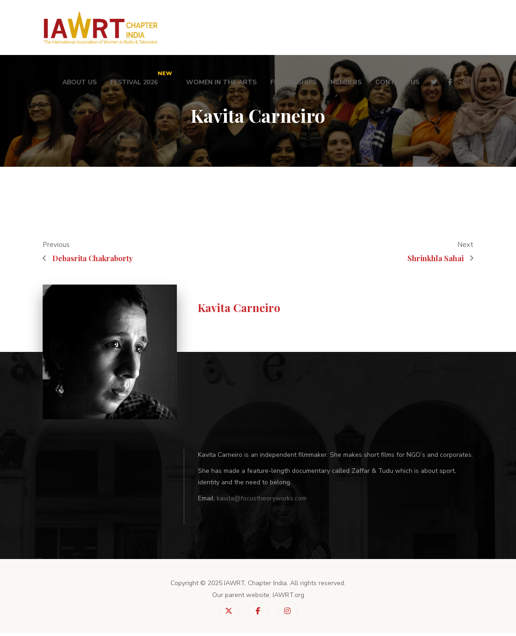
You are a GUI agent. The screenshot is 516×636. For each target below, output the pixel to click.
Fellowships (293, 82)
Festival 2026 (141, 78)
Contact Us (397, 82)
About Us (79, 82)
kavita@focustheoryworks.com (262, 498)
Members (346, 82)
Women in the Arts (221, 82)
